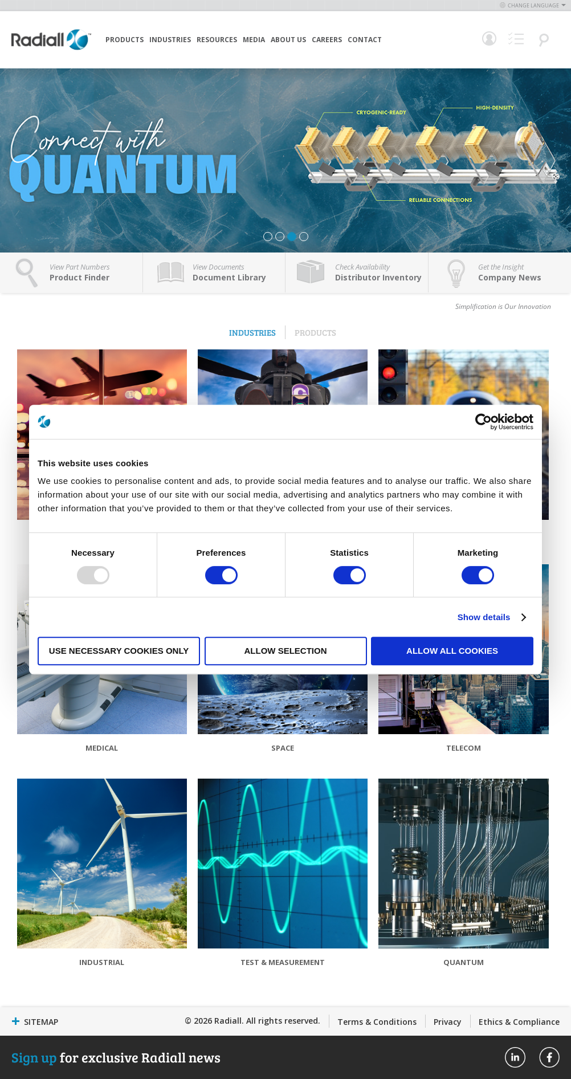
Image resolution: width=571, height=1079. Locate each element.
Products (124, 39)
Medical (101, 748)
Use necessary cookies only (119, 650)
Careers (327, 39)
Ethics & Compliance (519, 1021)
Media (254, 39)
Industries (170, 39)
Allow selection (285, 650)
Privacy (448, 1021)
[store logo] (51, 48)
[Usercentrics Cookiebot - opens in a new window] (483, 421)
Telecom (463, 748)
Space (282, 748)
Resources (217, 39)
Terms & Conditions (377, 1021)
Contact (365, 39)
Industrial (101, 962)
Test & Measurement (282, 962)
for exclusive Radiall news (116, 1057)
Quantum (463, 962)
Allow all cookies (452, 650)
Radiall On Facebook (549, 1057)
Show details (484, 617)
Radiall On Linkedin (515, 1057)
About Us (288, 39)
